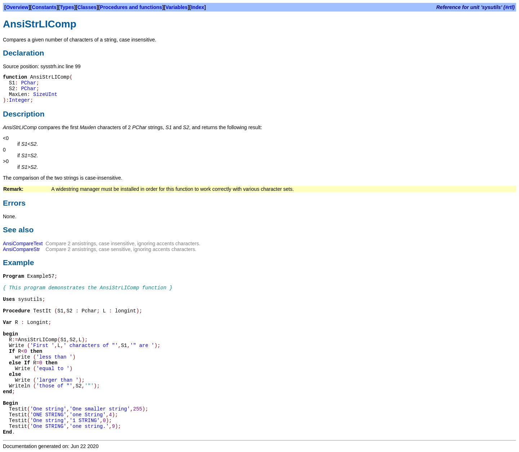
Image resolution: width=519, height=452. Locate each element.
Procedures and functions (131, 7)
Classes (87, 7)
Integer (19, 100)
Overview (17, 7)
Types (67, 7)
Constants (44, 7)
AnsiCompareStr (21, 249)
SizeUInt (45, 94)
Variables (176, 7)
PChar (28, 83)
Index (197, 7)
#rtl (509, 7)
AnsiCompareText (23, 243)
